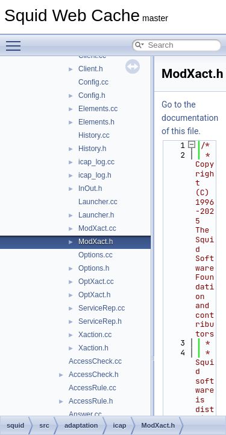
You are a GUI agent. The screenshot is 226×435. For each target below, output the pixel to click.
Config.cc (93, 82)
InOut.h (90, 188)
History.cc (94, 135)
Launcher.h (96, 215)
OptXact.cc (96, 281)
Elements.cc (98, 109)
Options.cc (95, 255)
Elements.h (96, 122)
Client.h (90, 69)
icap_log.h (94, 175)
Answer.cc (85, 414)
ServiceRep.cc (101, 308)
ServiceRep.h (100, 321)
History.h (92, 148)
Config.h (91, 95)
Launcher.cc (98, 202)
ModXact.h (95, 241)
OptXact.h (94, 295)
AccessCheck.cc (95, 361)
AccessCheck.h (94, 374)
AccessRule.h (91, 401)
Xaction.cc (94, 334)
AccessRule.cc (92, 388)
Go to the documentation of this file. (190, 118)
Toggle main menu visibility (16, 40)
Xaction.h (93, 348)
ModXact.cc (97, 228)
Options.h (93, 268)
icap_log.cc (96, 162)
